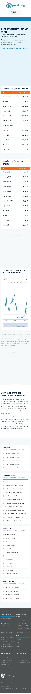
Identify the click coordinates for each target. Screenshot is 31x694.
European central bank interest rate (13, 503)
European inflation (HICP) (11, 552)
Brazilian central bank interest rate (13, 489)
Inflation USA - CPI (6, 660)
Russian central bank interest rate (13, 517)
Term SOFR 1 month (22, 625)
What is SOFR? (20, 621)
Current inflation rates (22, 657)
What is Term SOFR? (22, 623)
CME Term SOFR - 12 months (11, 598)
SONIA (18, 644)
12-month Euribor (6, 625)
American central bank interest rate (13, 482)
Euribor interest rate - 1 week (11, 453)
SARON (18, 639)
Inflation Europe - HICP (23, 662)
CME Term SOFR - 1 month (11, 587)
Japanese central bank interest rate (13, 510)
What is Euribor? (6, 618)
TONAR (18, 647)
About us (10, 683)
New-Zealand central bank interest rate (14, 513)
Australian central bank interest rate (13, 485)
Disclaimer (4, 683)
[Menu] (3, 19)
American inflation (9, 538)
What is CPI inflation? (7, 657)
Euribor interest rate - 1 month (12, 457)
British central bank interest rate (12, 492)
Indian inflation (8, 563)
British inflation (8, 542)
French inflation (8, 556)
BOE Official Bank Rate (8, 641)
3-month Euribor (6, 623)
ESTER (18, 642)
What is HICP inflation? (23, 660)
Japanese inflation (9, 570)
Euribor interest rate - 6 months (12, 464)
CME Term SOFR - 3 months (11, 591)
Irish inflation (7, 566)
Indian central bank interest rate (12, 506)
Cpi (2, 23)
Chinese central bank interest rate (13, 499)
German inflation (8, 559)
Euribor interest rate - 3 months (12, 461)
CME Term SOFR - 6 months (11, 594)
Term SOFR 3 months (22, 628)
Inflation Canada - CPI (7, 667)
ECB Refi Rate (5, 644)
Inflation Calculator (9, 534)
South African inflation (10, 573)
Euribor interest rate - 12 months (12, 468)
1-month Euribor (6, 621)
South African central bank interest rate (14, 521)
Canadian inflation (9, 545)
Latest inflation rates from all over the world (14, 48)
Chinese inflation (8, 549)
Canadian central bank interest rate (13, 496)
